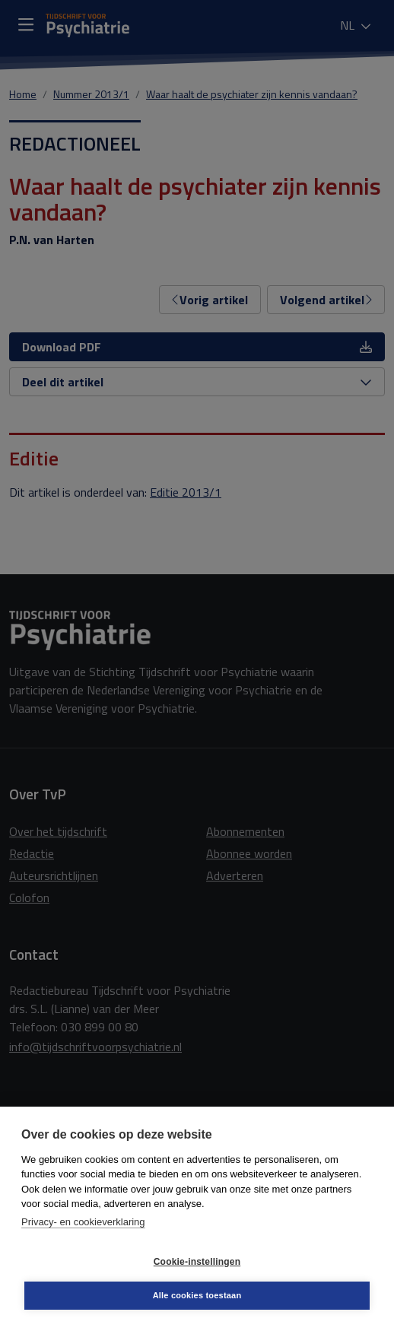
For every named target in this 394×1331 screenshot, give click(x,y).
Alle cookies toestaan (197, 1295)
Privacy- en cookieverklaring (83, 1222)
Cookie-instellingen (197, 1261)
